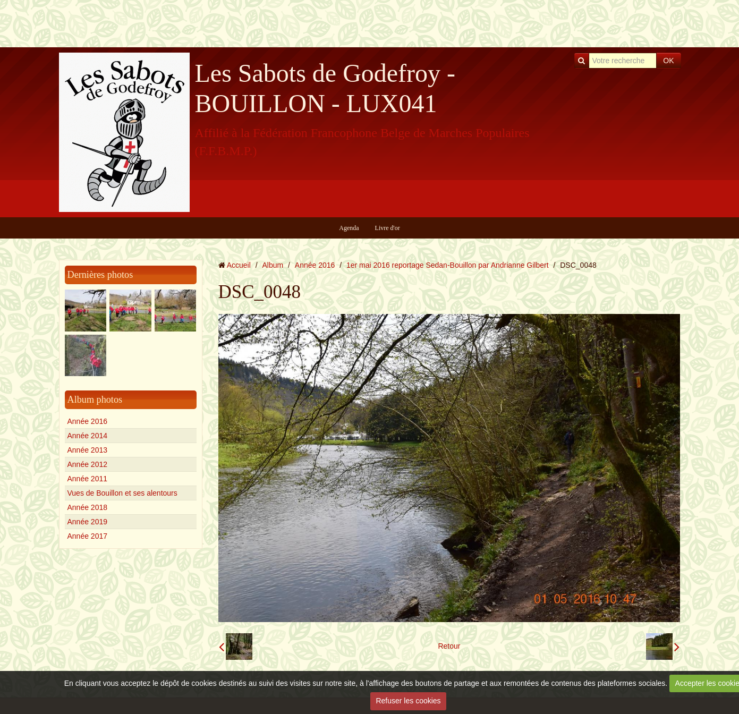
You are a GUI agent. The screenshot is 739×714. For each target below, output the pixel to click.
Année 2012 (87, 464)
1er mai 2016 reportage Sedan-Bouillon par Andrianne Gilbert (447, 265)
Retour (449, 646)
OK (668, 60)
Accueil (239, 265)
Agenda (349, 228)
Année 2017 (87, 536)
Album (272, 265)
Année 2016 (87, 421)
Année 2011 (87, 478)
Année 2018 (87, 507)
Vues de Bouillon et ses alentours (122, 493)
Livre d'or (387, 228)
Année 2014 (87, 435)
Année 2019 (87, 521)
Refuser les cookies (408, 700)
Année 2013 (87, 450)
